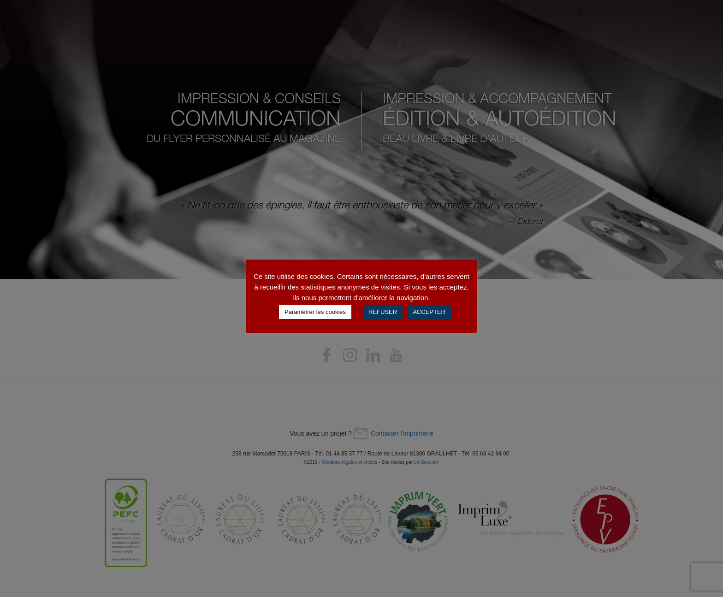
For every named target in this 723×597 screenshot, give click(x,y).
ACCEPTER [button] (429, 311)
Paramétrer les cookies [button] (315, 311)
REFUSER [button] (382, 311)
